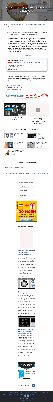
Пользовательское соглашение (27, 394)
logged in (13, 167)
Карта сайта (5, 394)
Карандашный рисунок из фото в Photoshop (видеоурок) (18, 152)
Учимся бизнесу (34, 392)
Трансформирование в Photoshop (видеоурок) (19, 134)
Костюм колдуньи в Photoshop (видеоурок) (19, 143)
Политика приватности (14, 394)
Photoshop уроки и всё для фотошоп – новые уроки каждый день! (28, 62)
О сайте (41, 392)
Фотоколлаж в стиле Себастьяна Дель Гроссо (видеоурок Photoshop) (41, 144)
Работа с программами (26, 24)
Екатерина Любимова (16, 85)
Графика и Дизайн (37, 24)
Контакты (45, 392)
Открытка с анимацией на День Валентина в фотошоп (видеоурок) (26, 252)
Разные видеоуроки (17, 392)
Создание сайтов (27, 392)
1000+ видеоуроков (15, 24)
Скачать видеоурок (26, 55)
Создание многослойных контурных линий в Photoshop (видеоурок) (43, 136)
